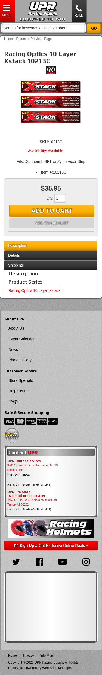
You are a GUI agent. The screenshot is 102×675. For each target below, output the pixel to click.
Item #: (47, 172)
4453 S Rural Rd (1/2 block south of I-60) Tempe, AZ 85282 (32, 502)
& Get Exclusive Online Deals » (51, 545)
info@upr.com (15, 469)
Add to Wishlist (51, 223)
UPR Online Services (24, 461)
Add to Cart (51, 210)
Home (8, 39)
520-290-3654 (18, 475)
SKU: (44, 142)
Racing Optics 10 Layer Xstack (34, 290)
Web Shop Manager (56, 668)
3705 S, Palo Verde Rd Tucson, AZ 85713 (32, 465)
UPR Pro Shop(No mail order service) (26, 494)
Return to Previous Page (34, 39)
